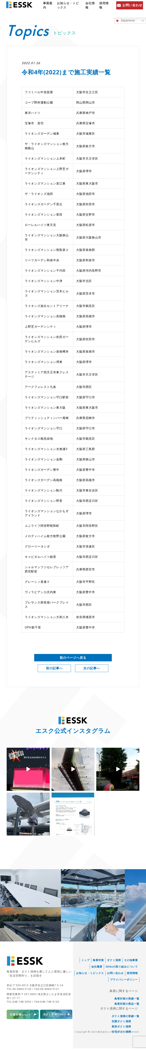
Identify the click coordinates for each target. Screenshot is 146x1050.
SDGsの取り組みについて (122, 968)
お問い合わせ (115, 975)
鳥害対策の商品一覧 (126, 1005)
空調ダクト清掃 (121, 1023)
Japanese (125, 20)
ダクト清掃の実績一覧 (125, 1018)
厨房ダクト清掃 (121, 1028)
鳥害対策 (98, 962)
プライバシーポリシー (124, 981)
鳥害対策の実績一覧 (126, 1000)
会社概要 (96, 968)
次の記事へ (92, 669)
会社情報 (90, 5)
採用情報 (104, 5)
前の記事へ (54, 669)
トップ (85, 962)
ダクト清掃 (114, 962)
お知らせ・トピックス (68, 5)
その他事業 (131, 962)
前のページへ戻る (73, 658)
